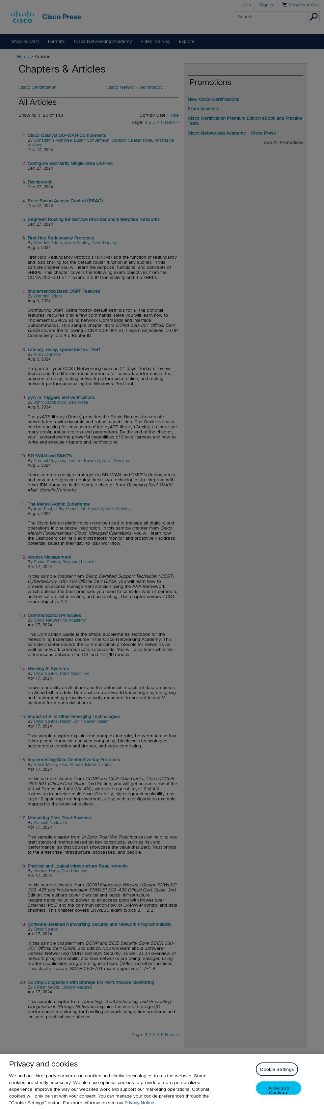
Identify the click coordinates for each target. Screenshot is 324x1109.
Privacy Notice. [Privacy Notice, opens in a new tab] (140, 1102)
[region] (162, 1081)
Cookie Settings (277, 1069)
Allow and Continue (278, 1090)
